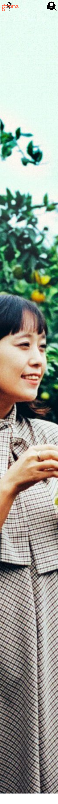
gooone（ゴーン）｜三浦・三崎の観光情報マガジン (10, 6)
